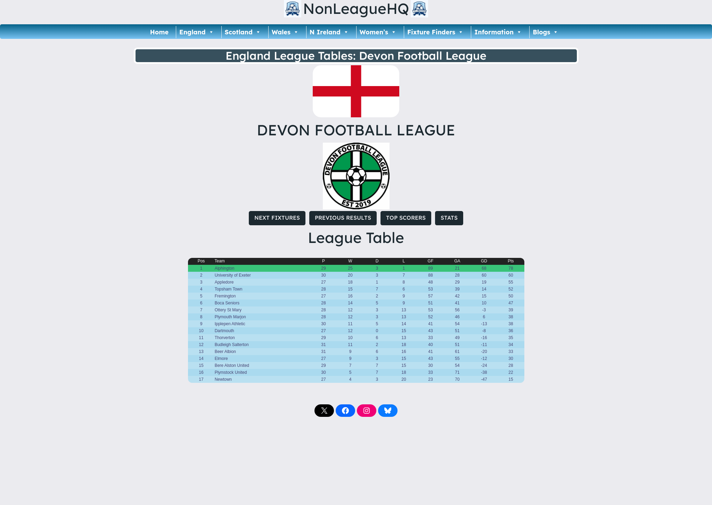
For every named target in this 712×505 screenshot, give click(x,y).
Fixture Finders (435, 32)
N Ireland (329, 32)
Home (159, 32)
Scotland (243, 32)
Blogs (545, 32)
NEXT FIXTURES (277, 217)
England (196, 32)
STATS (449, 217)
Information (498, 32)
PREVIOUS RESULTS (343, 217)
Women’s (378, 32)
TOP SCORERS (406, 217)
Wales (285, 32)
